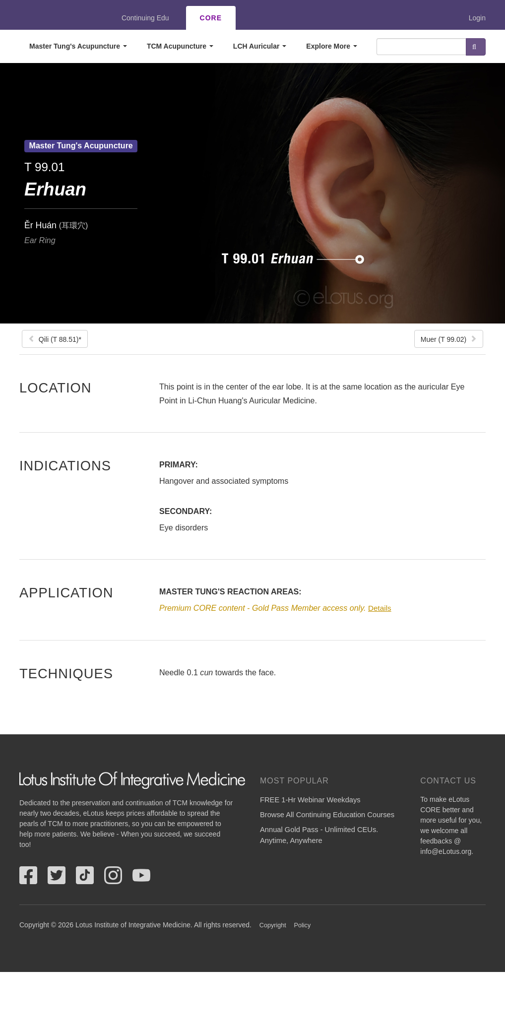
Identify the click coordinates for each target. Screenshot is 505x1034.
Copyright (272, 925)
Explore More (331, 46)
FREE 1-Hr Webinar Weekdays (310, 800)
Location (55, 387)
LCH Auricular (260, 46)
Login (477, 18)
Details (379, 608)
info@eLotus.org (445, 851)
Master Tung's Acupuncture (78, 46)
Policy (302, 925)
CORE (211, 18)
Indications (65, 465)
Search (476, 47)
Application (66, 592)
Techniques (66, 673)
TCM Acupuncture (180, 46)
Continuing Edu (145, 18)
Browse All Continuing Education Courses (327, 815)
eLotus (55, 18)
